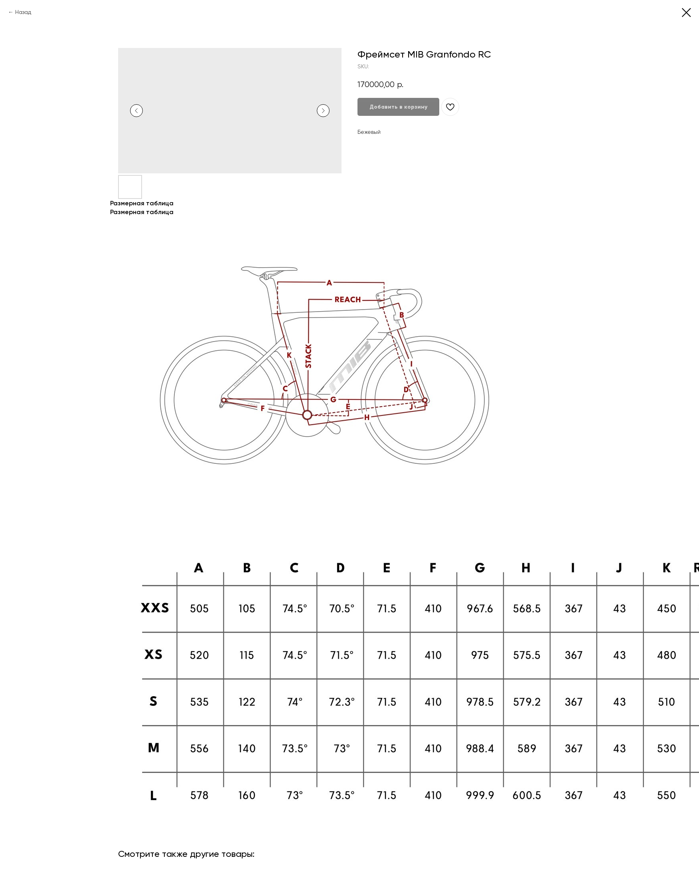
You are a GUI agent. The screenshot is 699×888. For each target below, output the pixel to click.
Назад (23, 12)
